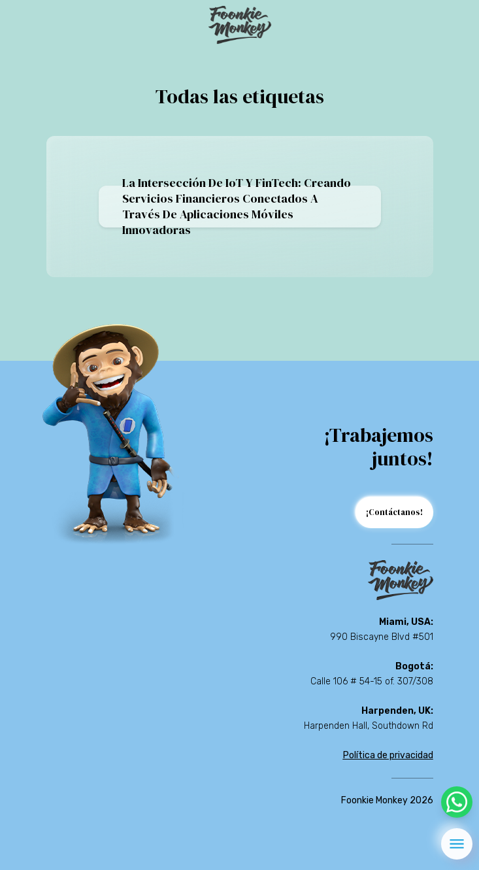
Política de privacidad (388, 755)
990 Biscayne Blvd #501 (381, 637)
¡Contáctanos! (394, 512)
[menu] (456, 844)
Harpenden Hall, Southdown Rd (368, 725)
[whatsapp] (456, 802)
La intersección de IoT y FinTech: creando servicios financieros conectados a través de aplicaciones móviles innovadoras (236, 206)
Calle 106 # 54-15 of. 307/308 (371, 681)
